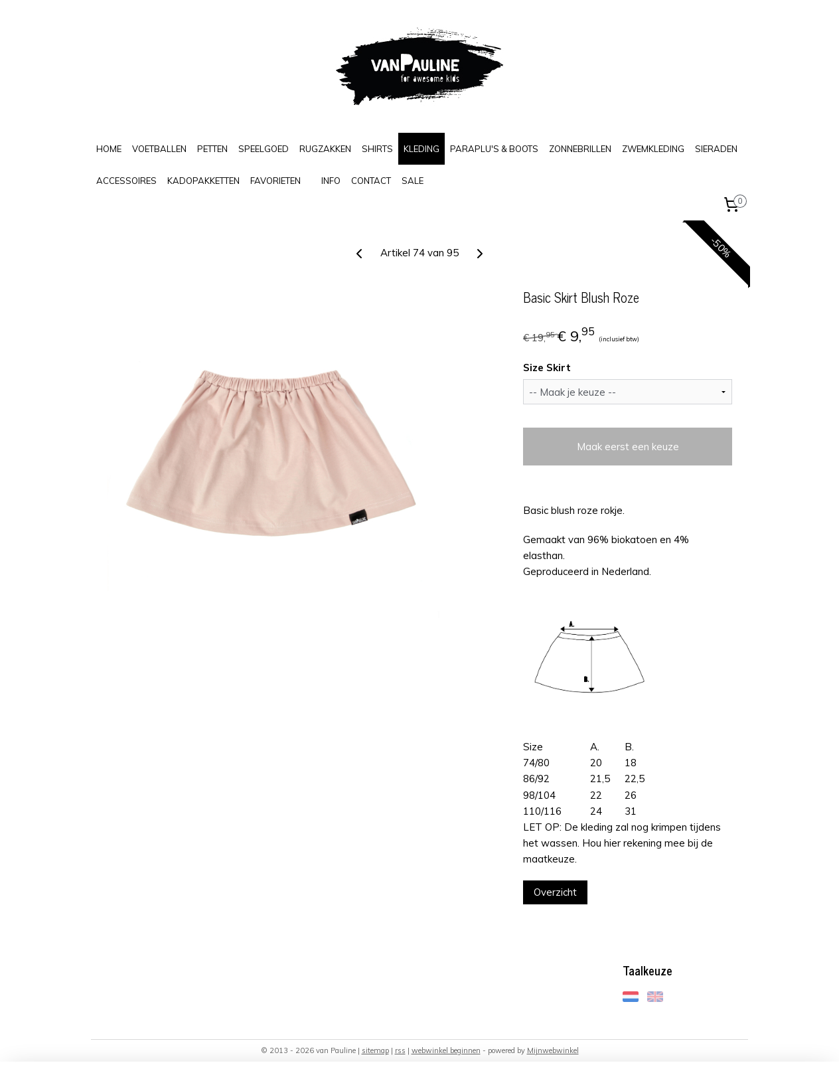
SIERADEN (716, 148)
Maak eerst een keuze (627, 446)
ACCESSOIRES (126, 180)
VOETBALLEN (159, 148)
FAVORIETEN (275, 180)
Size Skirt (547, 367)
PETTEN (212, 148)
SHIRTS (377, 148)
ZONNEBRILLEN (580, 148)
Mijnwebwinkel (553, 1050)
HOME (108, 148)
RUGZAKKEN (325, 148)
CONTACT (371, 180)
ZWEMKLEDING (653, 148)
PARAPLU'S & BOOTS (494, 148)
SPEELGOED (263, 148)
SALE (412, 180)
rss (400, 1050)
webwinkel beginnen (446, 1050)
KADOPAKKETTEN (203, 180)
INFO (331, 180)
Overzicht (555, 892)
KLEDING (421, 148)
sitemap (375, 1050)
